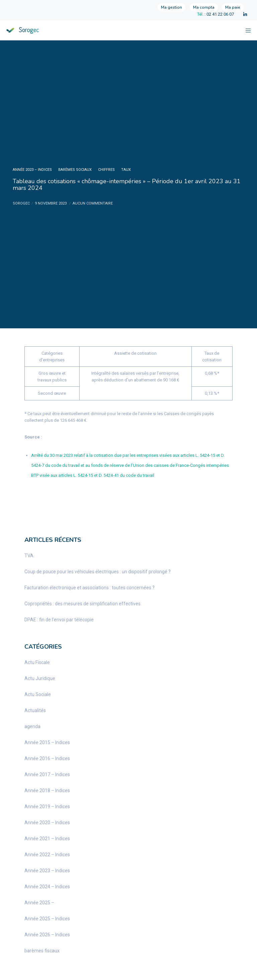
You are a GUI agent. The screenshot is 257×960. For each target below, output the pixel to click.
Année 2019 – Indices (47, 806)
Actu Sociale (37, 694)
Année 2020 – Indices (47, 822)
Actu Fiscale (37, 662)
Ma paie (232, 7)
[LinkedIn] (245, 14)
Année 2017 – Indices (47, 774)
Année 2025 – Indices (47, 918)
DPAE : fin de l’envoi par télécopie (59, 619)
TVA (28, 555)
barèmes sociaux (75, 170)
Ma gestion (171, 7)
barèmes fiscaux (42, 950)
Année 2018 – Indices (47, 790)
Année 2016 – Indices (47, 758)
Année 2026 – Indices (47, 934)
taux (126, 170)
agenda (32, 726)
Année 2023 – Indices (32, 170)
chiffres (106, 170)
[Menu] (246, 30)
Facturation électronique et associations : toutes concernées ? (89, 587)
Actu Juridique (39, 678)
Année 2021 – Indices (47, 838)
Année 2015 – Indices (47, 742)
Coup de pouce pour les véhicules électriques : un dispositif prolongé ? (97, 571)
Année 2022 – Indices (47, 854)
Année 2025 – (39, 902)
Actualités (35, 710)
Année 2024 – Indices (47, 886)
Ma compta (204, 7)
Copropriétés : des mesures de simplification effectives (82, 603)
